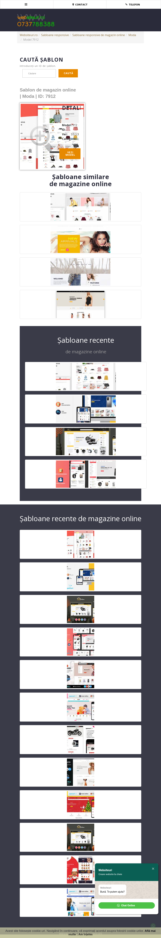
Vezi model (70, 153)
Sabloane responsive (55, 35)
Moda (132, 35)
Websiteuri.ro (29, 35)
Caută (68, 73)
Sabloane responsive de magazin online (98, 35)
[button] (126, 905)
